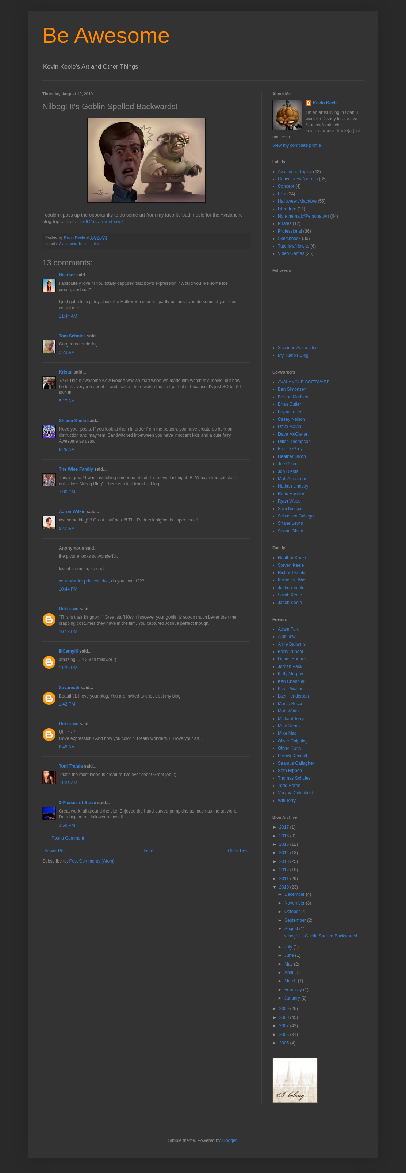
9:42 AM (67, 528)
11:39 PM (68, 667)
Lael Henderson (293, 696)
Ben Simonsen (292, 389)
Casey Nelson (291, 419)
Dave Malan (289, 426)
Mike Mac (287, 733)
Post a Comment (67, 838)
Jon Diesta (288, 471)
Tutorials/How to (293, 246)
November (295, 903)
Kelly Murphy (290, 673)
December (295, 894)
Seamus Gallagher (296, 763)
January (292, 998)
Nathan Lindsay (293, 486)
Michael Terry (291, 718)
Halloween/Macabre (297, 201)
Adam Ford (288, 629)
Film (95, 243)
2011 (284, 878)
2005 (284, 1043)
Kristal (65, 372)
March (291, 980)
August (291, 928)
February (293, 989)
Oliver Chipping (293, 741)
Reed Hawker (291, 493)
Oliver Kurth (289, 748)
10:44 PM (68, 589)
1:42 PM (67, 704)
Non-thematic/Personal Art (303, 216)
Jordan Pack (290, 666)
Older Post (238, 850)
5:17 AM (67, 401)
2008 (284, 1017)
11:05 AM (68, 783)
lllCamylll (68, 651)
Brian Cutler (289, 404)
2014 (284, 852)
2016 (284, 835)
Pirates (284, 223)
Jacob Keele (290, 602)
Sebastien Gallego (296, 516)
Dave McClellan (293, 434)
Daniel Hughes (292, 658)
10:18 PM (68, 631)
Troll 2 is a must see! (100, 221)
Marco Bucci (290, 703)
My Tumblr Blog (293, 355)
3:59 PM (67, 825)
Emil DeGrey (290, 448)
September (295, 920)
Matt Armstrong (292, 478)
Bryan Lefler (290, 411)
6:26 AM (67, 449)
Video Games (291, 253)
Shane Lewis (290, 523)
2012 (284, 869)
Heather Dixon (292, 456)
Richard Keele (291, 572)
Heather (67, 275)
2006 (284, 1034)
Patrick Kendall (292, 756)
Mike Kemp (289, 726)
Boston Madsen (293, 397)
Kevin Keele (325, 103)
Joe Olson (288, 463)
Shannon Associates (298, 347)
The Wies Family (76, 469)
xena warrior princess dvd (84, 581)
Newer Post (55, 850)
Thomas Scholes (294, 778)
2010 (284, 887)
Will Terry (287, 800)
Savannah (69, 687)
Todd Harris (289, 785)
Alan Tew (286, 636)
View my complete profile (296, 145)
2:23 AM (67, 352)
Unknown (68, 608)
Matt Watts (288, 711)
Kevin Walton (290, 688)
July (289, 947)
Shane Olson (290, 531)
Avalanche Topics (74, 243)
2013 (284, 861)
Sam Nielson (290, 508)
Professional (290, 231)
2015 (284, 844)
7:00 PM (67, 491)
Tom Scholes (72, 336)
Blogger (229, 1140)
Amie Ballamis (292, 644)
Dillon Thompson (294, 441)
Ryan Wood (289, 501)
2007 (284, 1025)
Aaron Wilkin (72, 511)
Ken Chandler (291, 681)
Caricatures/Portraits (298, 179)
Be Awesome (106, 35)
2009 (284, 1008)
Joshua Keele (291, 587)
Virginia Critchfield (295, 792)
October (292, 911)
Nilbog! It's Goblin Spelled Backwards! (320, 936)
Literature (287, 208)
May (289, 964)
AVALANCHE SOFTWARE (304, 382)
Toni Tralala (71, 766)
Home (147, 850)
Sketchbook (289, 238)
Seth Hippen (290, 770)
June (289, 955)
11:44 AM (68, 316)
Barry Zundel (290, 651)
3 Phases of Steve (77, 802)
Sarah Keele (290, 594)
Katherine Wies (292, 579)
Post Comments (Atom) (92, 861)
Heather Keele (292, 557)
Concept (286, 186)
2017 (284, 827)
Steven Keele (72, 420)
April (289, 972)
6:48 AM (67, 746)
